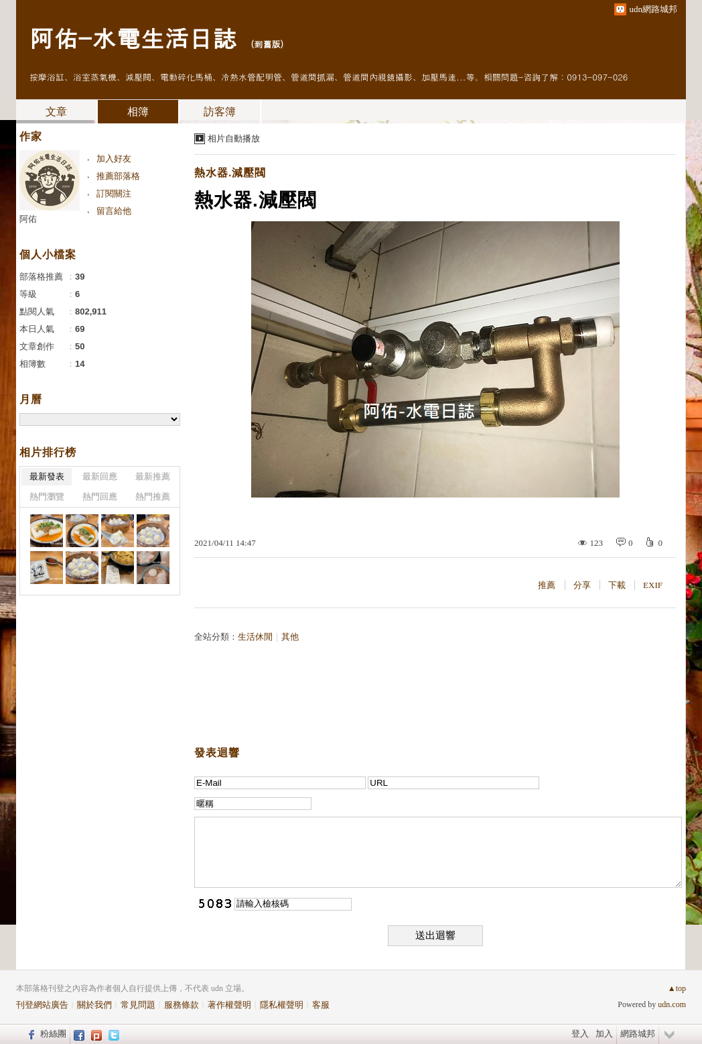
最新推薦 (152, 476)
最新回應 (99, 476)
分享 (582, 585)
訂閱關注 (113, 193)
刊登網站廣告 (42, 1005)
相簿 (138, 111)
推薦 (546, 585)
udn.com (672, 1004)
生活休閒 (255, 637)
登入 (580, 1034)
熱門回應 (99, 496)
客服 (321, 1005)
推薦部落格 (118, 176)
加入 (604, 1034)
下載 (617, 585)
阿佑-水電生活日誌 (132, 37)
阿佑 (28, 219)
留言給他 (113, 211)
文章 (56, 111)
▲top (677, 988)
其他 (290, 637)
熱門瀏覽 (46, 496)
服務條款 (181, 1005)
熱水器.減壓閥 (230, 172)
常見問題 (138, 1005)
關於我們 (94, 1005)
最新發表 (46, 476)
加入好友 (113, 159)
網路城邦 (637, 1034)
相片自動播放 (234, 138)
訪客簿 (220, 111)
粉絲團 (53, 1034)
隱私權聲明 (281, 1005)
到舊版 (267, 44)
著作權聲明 (229, 1005)
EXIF (652, 585)
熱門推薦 (152, 496)
